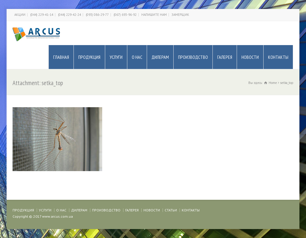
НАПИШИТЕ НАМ (154, 15)
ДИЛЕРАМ (160, 57)
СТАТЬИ (171, 210)
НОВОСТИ (250, 57)
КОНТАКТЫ (278, 57)
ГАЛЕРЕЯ (224, 57)
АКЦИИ (19, 15)
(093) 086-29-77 (97, 15)
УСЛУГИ (116, 57)
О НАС (137, 57)
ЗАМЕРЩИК (180, 15)
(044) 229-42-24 (69, 15)
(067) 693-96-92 (125, 15)
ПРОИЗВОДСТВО (193, 57)
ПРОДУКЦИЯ (89, 57)
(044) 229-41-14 (41, 15)
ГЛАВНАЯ (61, 57)
